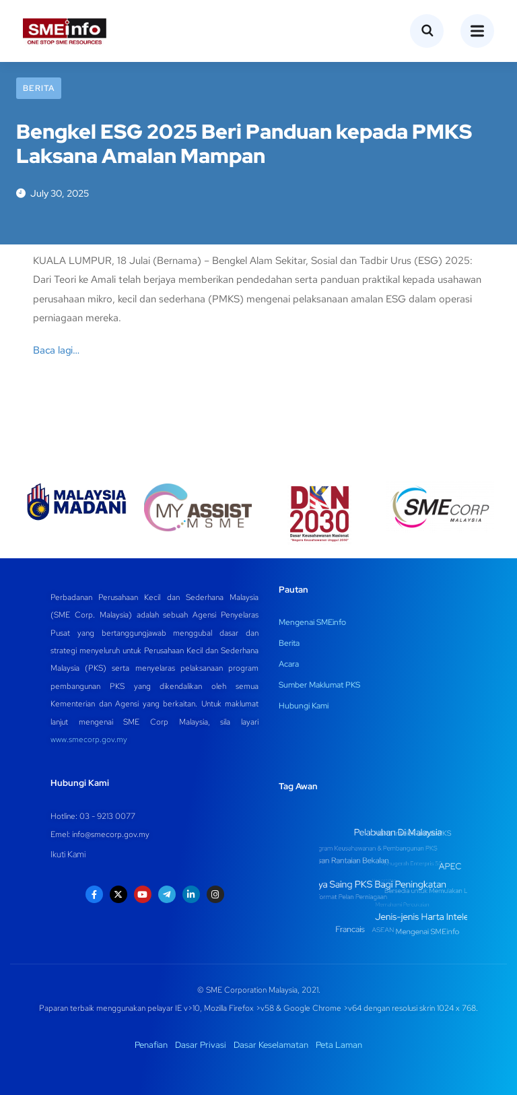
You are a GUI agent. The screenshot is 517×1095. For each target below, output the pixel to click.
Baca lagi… (56, 350)
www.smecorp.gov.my (88, 739)
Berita (39, 88)
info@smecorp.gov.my (110, 834)
